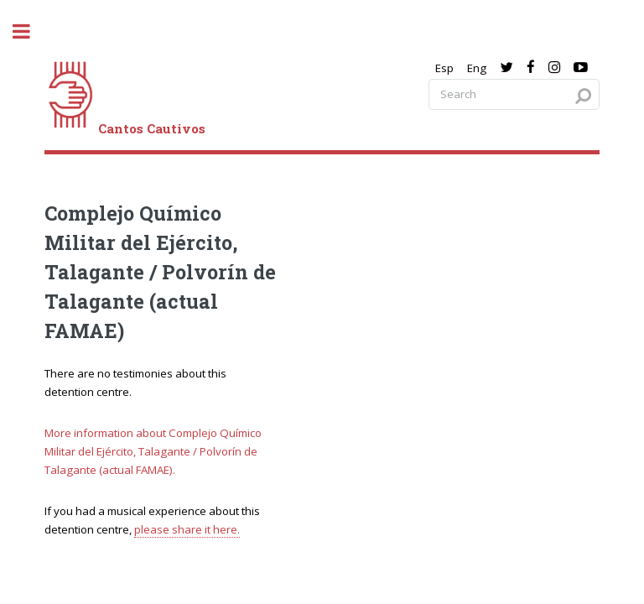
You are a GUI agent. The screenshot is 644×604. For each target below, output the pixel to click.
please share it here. (187, 529)
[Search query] (514, 94)
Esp (444, 68)
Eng (476, 68)
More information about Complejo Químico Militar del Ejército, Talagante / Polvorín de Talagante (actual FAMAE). (153, 451)
